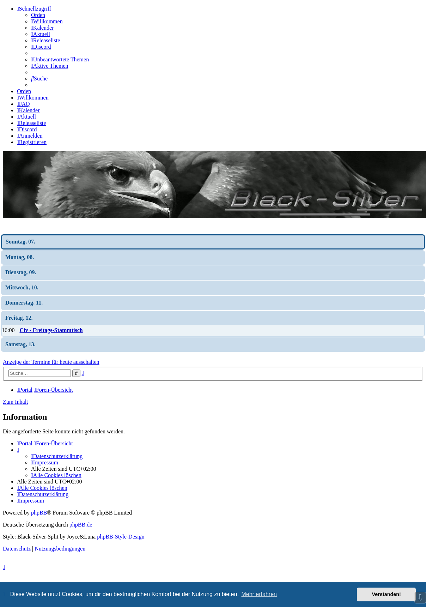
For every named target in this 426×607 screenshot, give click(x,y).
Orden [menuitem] (38, 15)
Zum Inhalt (15, 402)
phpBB (39, 513)
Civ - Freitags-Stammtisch (51, 330)
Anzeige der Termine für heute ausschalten (51, 362)
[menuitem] (47, 21)
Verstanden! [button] (386, 594)
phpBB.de (80, 525)
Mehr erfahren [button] (259, 594)
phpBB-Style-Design (120, 537)
